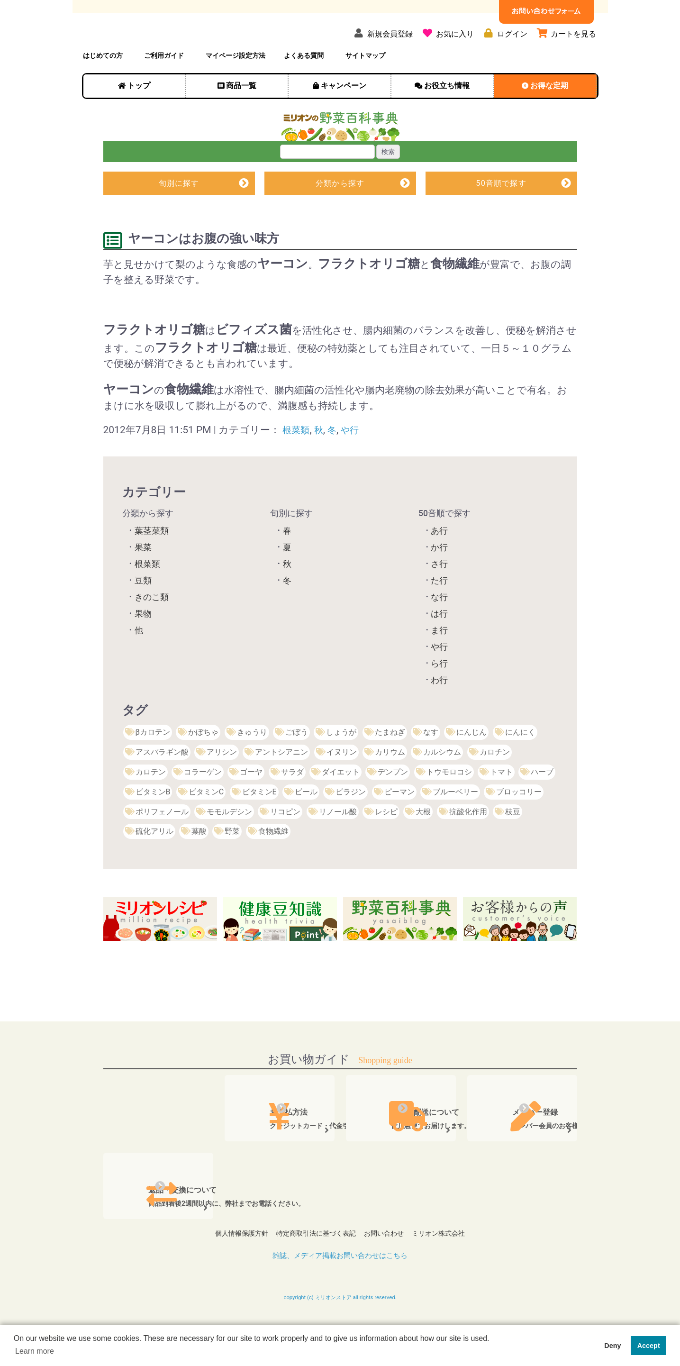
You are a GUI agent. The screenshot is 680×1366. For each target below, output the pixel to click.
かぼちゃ (203, 761)
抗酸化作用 (468, 841)
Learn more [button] (34, 1351)
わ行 (439, 710)
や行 (355, 459)
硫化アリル (154, 861)
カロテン (151, 801)
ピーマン (399, 821)
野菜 (232, 861)
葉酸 (199, 861)
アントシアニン (281, 781)
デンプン (393, 801)
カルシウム (442, 781)
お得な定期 (549, 113)
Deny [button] (612, 1345)
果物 (143, 643)
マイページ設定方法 (235, 84)
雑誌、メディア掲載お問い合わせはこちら (340, 1281)
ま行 (439, 660)
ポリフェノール (162, 841)
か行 (439, 577)
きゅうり (252, 761)
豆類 (143, 610)
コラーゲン (203, 801)
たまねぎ (390, 761)
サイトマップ (365, 84)
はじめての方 (103, 84)
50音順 (501, 212)
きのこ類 (152, 627)
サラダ (292, 801)
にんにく (520, 761)
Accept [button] (648, 1345)
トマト (501, 801)
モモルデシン (229, 841)
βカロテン (153, 761)
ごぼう (296, 761)
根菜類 (297, 459)
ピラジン (350, 821)
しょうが (341, 761)
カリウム (390, 781)
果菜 (143, 577)
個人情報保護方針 (236, 1262)
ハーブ (542, 801)
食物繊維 (273, 861)
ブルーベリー (455, 821)
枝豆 (512, 841)
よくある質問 (304, 84)
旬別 (178, 212)
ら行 (439, 693)
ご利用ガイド (164, 84)
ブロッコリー (519, 821)
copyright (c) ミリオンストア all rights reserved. (340, 1324)
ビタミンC (206, 821)
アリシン (222, 781)
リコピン (285, 841)
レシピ (386, 841)
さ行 (439, 594)
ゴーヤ (251, 801)
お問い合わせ (385, 1262)
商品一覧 (241, 113)
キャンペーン (343, 113)
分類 (340, 212)
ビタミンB (153, 821)
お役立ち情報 (447, 113)
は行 (439, 643)
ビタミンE (259, 821)
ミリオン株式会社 (443, 1262)
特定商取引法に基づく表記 (314, 1262)
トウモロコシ (449, 801)
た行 (439, 610)
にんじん (471, 761)
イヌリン (341, 781)
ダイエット (341, 801)
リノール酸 (338, 841)
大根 (423, 841)
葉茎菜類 (152, 560)
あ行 (439, 560)
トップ (138, 113)
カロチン (495, 781)
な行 (439, 627)
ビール (306, 821)
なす (430, 761)
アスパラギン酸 (162, 781)
